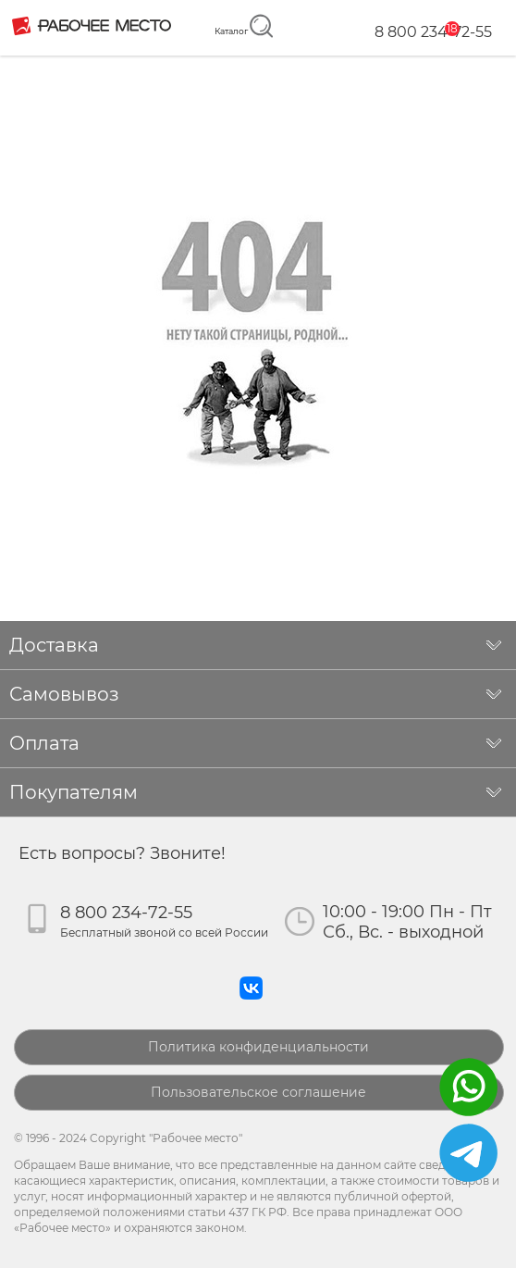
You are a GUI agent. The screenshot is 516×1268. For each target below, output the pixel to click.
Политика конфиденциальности (258, 1046)
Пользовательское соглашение (258, 1092)
